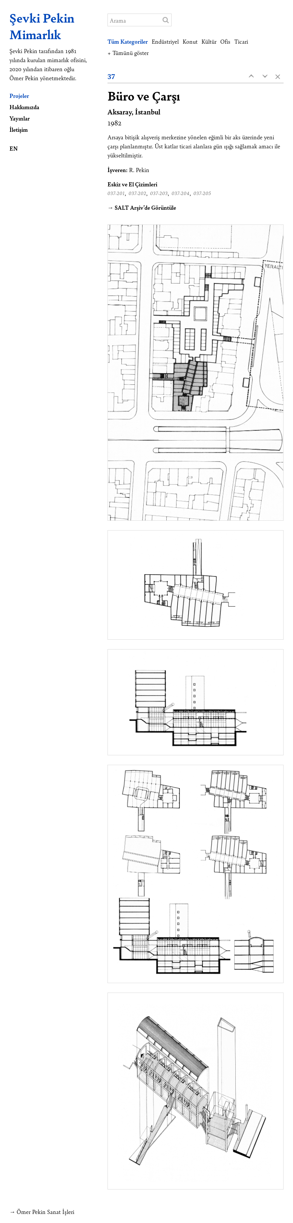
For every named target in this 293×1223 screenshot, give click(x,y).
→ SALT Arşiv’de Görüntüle (141, 207)
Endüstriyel (165, 41)
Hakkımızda (24, 107)
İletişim (18, 129)
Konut (190, 41)
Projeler (19, 95)
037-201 (116, 193)
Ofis (225, 41)
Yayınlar (19, 118)
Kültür (208, 41)
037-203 (159, 193)
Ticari (241, 41)
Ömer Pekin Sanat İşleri (45, 1211)
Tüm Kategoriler (127, 41)
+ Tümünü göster (128, 52)
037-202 (137, 193)
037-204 (181, 193)
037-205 (202, 193)
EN (13, 148)
